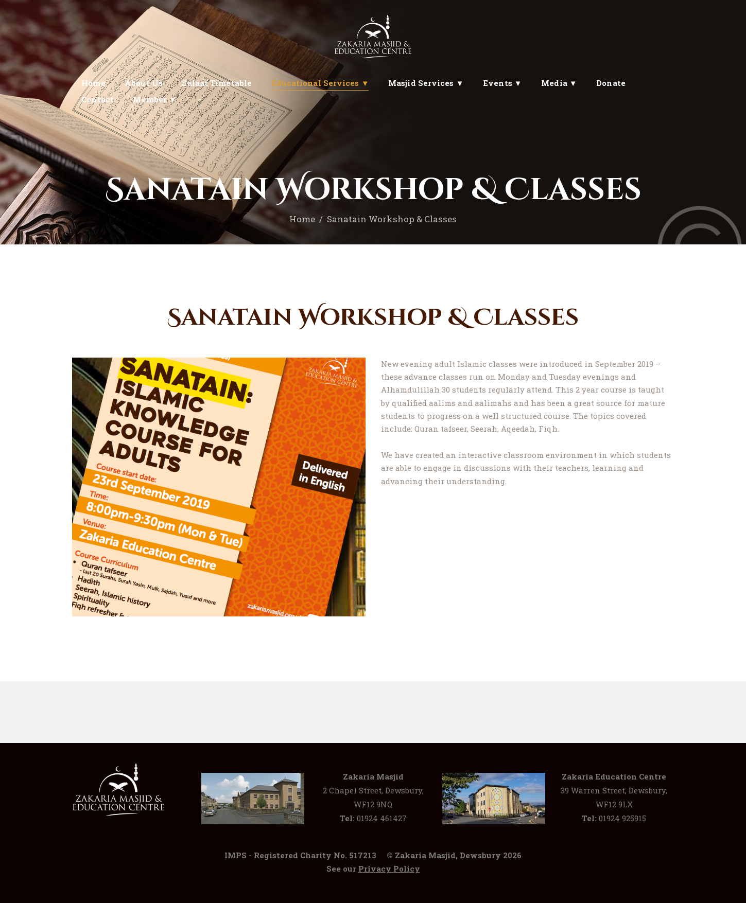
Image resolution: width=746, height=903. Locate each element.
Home (302, 219)
